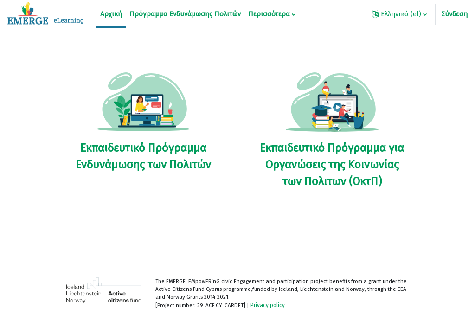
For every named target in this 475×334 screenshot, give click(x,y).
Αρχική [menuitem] (111, 14)
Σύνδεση (454, 14)
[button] (399, 14)
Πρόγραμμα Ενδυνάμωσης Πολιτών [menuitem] (185, 14)
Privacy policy (271, 306)
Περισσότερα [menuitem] (269, 14)
